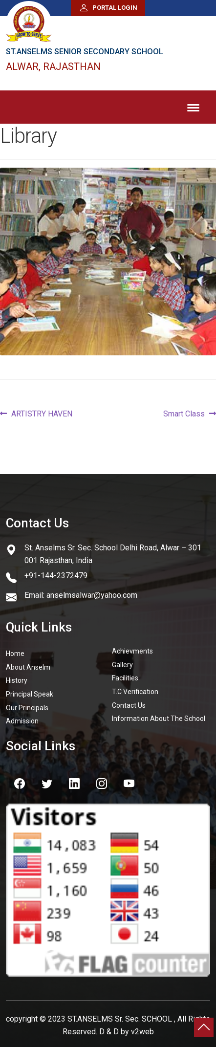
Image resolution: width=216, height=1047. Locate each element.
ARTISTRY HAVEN (41, 411)
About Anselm (28, 664)
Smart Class (184, 411)
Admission (22, 718)
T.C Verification (135, 689)
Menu (193, 105)
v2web (142, 1028)
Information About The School (158, 716)
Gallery (122, 661)
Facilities (125, 675)
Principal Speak (29, 691)
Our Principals (27, 704)
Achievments (132, 648)
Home (15, 650)
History (16, 677)
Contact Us (129, 702)
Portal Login (108, 8)
